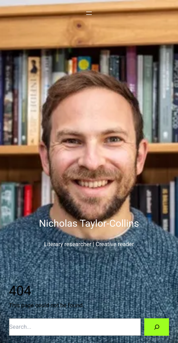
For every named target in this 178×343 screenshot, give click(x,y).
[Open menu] (89, 13)
